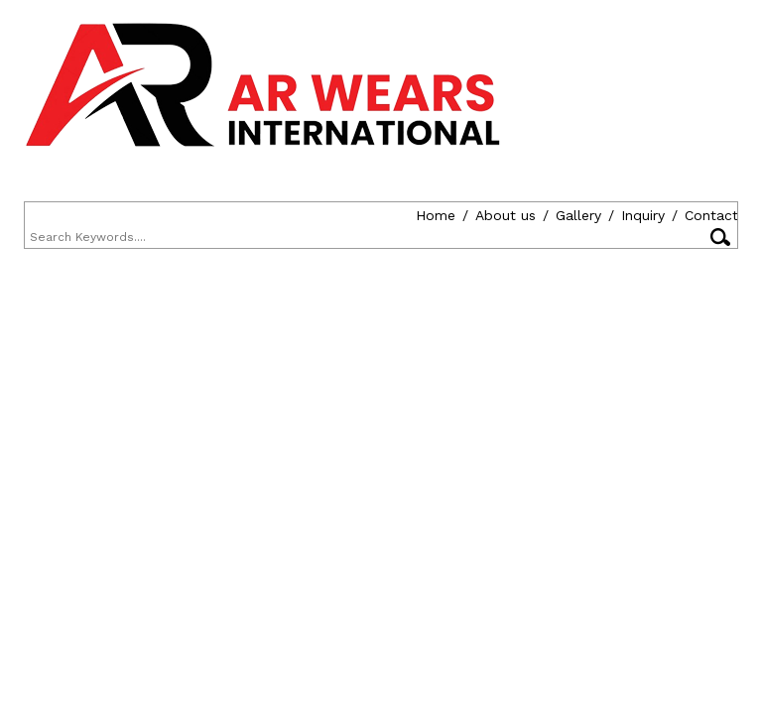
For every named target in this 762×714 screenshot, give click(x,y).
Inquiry (251, 215)
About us (113, 215)
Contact (319, 215)
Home (44, 215)
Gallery (186, 215)
